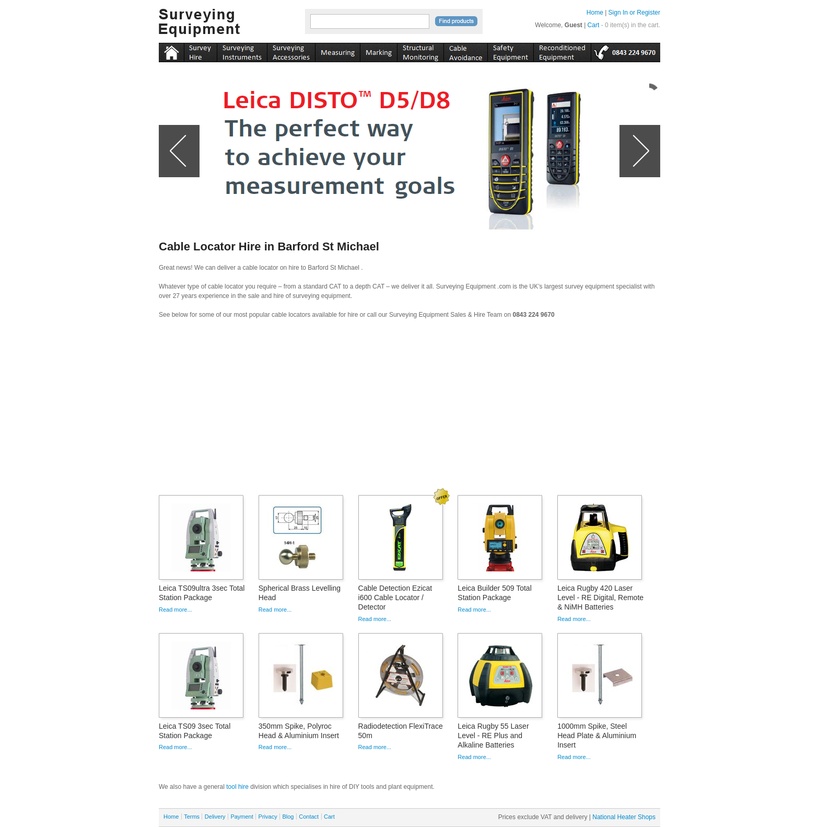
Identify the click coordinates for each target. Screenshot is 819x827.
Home (595, 12)
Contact (309, 816)
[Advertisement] (409, 410)
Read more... (175, 609)
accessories (291, 50)
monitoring (420, 50)
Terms (192, 816)
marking (378, 50)
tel (625, 50)
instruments (200, 50)
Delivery (215, 816)
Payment (241, 816)
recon (562, 50)
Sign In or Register (634, 12)
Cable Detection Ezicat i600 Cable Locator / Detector (395, 597)
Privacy (268, 816)
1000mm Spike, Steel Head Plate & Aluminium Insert (596, 735)
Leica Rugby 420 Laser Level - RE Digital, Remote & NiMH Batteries (600, 597)
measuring (337, 50)
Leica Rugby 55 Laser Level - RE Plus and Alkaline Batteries (493, 735)
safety (510, 50)
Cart (594, 25)
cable (465, 50)
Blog (288, 816)
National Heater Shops (624, 817)
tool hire (237, 786)
